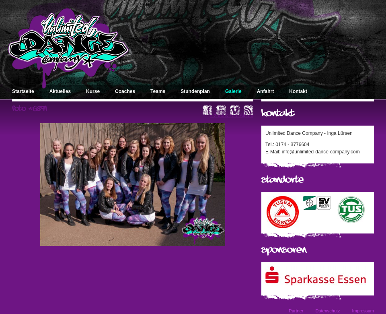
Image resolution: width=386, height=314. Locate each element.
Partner (296, 310)
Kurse (93, 91)
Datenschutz (327, 310)
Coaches (125, 91)
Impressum (363, 310)
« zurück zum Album (231, 115)
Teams (157, 91)
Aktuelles (60, 91)
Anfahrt (265, 91)
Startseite (23, 91)
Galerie (233, 91)
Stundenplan (195, 91)
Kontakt (298, 91)
